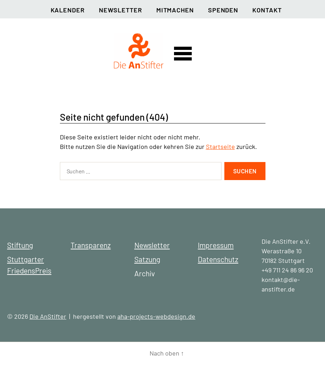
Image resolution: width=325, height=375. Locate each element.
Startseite (220, 146)
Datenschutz (218, 259)
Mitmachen (175, 10)
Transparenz (91, 245)
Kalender (68, 10)
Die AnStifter (47, 316)
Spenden (223, 10)
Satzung (147, 259)
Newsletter (120, 10)
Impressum (216, 245)
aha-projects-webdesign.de (156, 316)
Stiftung (20, 245)
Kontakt (266, 10)
